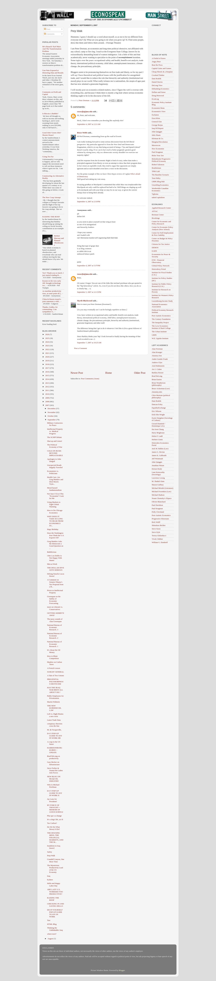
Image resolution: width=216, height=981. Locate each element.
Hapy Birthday (52, 529)
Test (48, 920)
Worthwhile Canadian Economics (160, 189)
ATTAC (155, 211)
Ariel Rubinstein (158, 366)
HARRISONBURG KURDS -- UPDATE (54, 750)
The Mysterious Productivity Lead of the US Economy (55, 868)
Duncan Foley (157, 404)
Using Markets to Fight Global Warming (53, 504)
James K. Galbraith (159, 455)
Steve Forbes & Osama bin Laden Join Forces (55, 770)
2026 (47, 334)
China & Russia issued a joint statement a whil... (51, 300)
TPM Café (156, 171)
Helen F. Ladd (157, 436)
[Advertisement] (108, 363)
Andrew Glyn (157, 362)
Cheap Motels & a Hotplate (162, 72)
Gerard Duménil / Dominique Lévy (158, 425)
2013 (47, 383)
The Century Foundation (161, 319)
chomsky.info (157, 392)
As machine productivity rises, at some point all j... (52, 292)
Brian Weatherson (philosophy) (158, 384)
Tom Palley (156, 178)
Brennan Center (158, 215)
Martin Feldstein (53, 702)
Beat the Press (157, 65)
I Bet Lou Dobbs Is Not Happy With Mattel (54, 558)
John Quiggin (157, 132)
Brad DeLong (157, 376)
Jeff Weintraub (157, 459)
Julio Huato (156, 135)
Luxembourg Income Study (162, 301)
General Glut (157, 122)
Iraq (48, 876)
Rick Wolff (156, 522)
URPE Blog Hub (158, 181)
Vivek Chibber (157, 539)
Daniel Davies (157, 82)
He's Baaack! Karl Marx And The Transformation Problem (51, 48)
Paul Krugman (157, 152)
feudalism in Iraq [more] (53, 847)
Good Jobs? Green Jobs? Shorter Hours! (51, 134)
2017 (47, 368)
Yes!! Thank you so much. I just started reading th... (53, 274)
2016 (47, 372)
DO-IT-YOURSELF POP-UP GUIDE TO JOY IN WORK (55, 913)
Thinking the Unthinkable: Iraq (55, 929)
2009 (47, 398)
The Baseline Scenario (160, 175)
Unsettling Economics (160, 185)
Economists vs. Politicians (53, 472)
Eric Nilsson (156, 411)
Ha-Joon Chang (158, 429)
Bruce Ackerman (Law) (161, 388)
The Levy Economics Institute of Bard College (161, 327)
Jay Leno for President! (52, 800)
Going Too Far (48, 157)
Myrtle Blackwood (84, 301)
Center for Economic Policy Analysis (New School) (162, 228)
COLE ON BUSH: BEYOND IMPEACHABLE (55, 453)
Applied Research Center (161, 208)
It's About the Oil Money (53, 651)
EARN (154, 251)
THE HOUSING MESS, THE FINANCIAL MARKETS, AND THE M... (55, 837)
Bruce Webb (82, 133)
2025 (47, 338)
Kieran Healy (157, 469)
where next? (51, 934)
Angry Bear (156, 61)
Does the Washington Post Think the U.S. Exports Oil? (55, 535)
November (52, 412)
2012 (47, 387)
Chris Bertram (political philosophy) (161, 396)
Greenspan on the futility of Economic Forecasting (53, 599)
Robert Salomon (158, 164)
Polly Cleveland (158, 512)
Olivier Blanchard (158, 502)
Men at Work (52, 564)
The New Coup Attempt (51, 197)
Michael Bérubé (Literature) (162, 488)
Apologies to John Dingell (54, 460)
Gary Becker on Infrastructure (53, 763)
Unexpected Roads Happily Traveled (55, 466)
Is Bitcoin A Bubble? (50, 113)
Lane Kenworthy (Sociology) (158, 473)
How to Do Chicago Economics (54, 511)
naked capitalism (158, 197)
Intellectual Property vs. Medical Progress (55, 431)
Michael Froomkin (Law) (161, 491)
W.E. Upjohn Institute (160, 338)
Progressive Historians (160, 519)
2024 (47, 342)
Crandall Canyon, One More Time (55, 860)
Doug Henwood (158, 95)
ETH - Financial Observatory (158, 261)
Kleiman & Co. (157, 138)
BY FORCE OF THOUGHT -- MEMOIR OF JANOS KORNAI (55, 808)
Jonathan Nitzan (158, 465)
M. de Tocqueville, (54, 730)
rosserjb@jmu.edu (84, 111)
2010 (47, 394)
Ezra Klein (156, 118)
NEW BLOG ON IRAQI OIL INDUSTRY (53, 778)
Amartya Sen (157, 356)
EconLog (155, 99)
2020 (47, 357)
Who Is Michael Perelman (53, 786)
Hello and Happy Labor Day (53, 884)
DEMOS (155, 247)
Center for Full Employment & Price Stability (162, 234)
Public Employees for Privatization (55, 697)
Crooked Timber (158, 75)
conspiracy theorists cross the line (54, 725)
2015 (47, 375)
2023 (47, 346)
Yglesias (155, 194)
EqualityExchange (159, 408)
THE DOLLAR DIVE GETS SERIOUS (55, 569)
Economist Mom (158, 108)
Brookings (156, 218)
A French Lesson (53, 668)
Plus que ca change (54, 816)
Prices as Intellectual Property (55, 591)
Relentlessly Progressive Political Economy (161, 160)
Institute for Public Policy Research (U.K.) (161, 285)
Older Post (139, 372)
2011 (47, 390)
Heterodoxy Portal (159, 269)
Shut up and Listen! (54, 441)
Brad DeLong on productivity (53, 757)
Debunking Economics (160, 89)
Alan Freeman (157, 349)
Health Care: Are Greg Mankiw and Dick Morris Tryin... (55, 480)
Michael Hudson (158, 495)
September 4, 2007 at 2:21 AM (88, 124)
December (52, 408)
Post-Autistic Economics (161, 316)
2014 (47, 379)
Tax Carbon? (52, 823)
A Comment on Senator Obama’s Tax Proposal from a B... (55, 583)
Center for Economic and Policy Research (161, 222)
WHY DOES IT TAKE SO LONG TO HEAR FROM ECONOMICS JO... (55, 521)
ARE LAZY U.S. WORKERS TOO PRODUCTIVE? (55, 891)
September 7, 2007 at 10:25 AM (89, 343)
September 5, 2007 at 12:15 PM (89, 292)
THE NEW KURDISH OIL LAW (54, 708)
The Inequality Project (160, 322)
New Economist (158, 149)
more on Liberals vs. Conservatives (55, 608)
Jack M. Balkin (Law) (160, 449)
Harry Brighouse (158, 433)
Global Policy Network (160, 266)
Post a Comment (80, 348)
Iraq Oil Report (157, 128)
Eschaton (155, 115)
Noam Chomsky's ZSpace (162, 498)
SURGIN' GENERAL (55, 672)
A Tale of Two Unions (55, 675)
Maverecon (156, 145)
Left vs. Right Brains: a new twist (55, 715)
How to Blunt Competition (53, 657)
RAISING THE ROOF (51, 217)
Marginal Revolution (160, 142)
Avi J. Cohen (157, 369)
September (52, 420)
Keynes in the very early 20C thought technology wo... (51, 283)
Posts (47, 29)
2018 (47, 364)
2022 (47, 349)
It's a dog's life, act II (55, 819)
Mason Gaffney (158, 485)
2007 (47, 405)
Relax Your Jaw (158, 155)
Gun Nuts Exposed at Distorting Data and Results (53, 71)
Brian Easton (157, 379)
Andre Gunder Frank (160, 359)
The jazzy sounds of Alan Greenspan (54, 620)
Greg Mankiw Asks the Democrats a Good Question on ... (55, 544)
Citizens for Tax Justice (161, 244)
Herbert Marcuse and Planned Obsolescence (59, 240)
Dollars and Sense (158, 92)
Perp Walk (51, 855)
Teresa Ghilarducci (159, 535)
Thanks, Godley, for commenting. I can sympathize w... (50, 309)
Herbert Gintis (157, 439)
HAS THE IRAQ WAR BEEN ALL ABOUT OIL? (55, 689)
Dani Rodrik (156, 78)
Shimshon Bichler (158, 525)
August (51, 939)
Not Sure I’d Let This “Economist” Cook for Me (55, 496)
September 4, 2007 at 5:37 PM (88, 265)
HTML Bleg (52, 924)
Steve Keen (156, 529)
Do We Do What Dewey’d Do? (53, 828)
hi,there (50, 880)
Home (108, 372)
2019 (47, 361)
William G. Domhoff (160, 542)
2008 (47, 401)
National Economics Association (159, 305)
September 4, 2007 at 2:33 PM (88, 201)
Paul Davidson (157, 505)
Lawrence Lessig (158, 478)
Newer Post (77, 372)
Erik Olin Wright (158, 415)
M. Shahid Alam (158, 481)
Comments (49, 34)
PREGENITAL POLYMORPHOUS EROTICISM (55, 681)
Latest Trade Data (54, 720)
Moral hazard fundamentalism (54, 489)
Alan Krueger (157, 352)
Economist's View (158, 111)
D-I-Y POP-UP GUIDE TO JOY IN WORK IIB (54, 735)
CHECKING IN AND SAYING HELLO (55, 905)
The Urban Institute (159, 331)
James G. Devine (158, 452)
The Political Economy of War (54, 446)
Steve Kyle (156, 532)
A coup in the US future (53, 743)
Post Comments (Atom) (90, 379)
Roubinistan (156, 168)
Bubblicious (51, 552)
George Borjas (157, 125)
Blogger (122, 970)
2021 (47, 353)
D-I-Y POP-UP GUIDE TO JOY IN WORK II (54, 793)
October (51, 416)
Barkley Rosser (157, 373)
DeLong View (157, 85)
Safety (49, 852)
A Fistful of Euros (158, 58)
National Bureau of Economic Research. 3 (54, 627)
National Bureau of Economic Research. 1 (54, 644)
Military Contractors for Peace (55, 424)
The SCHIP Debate (54, 437)
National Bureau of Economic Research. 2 (54, 635)
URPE (154, 335)
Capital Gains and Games (161, 68)
